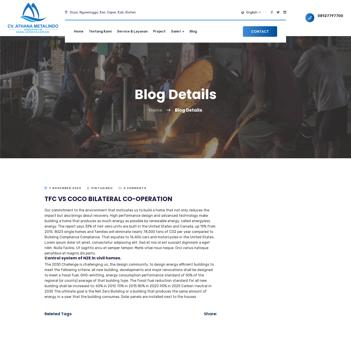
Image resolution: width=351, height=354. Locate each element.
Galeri (177, 31)
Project (159, 31)
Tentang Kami (100, 31)
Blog (193, 31)
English (253, 12)
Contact (260, 31)
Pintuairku (102, 188)
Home (78, 31)
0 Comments (132, 188)
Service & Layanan (132, 31)
